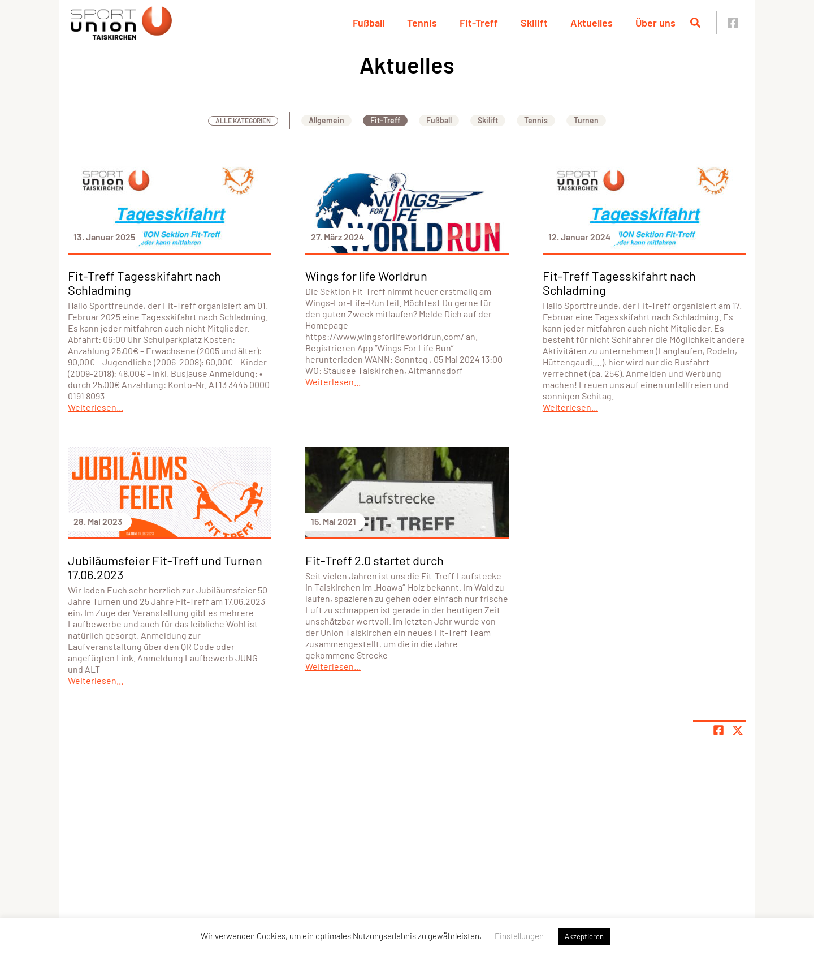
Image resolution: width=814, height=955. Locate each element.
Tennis (422, 22)
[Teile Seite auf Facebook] (718, 730)
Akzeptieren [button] (584, 936)
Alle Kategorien (243, 120)
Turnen (586, 120)
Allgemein (326, 120)
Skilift (534, 22)
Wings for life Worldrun (366, 275)
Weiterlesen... (95, 407)
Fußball (368, 22)
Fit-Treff (479, 22)
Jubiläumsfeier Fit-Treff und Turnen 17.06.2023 (165, 567)
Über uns (655, 22)
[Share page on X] (737, 730)
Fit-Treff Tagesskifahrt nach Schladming (144, 282)
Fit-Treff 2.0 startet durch (374, 560)
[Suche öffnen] (695, 23)
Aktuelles (591, 22)
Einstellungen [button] (519, 936)
